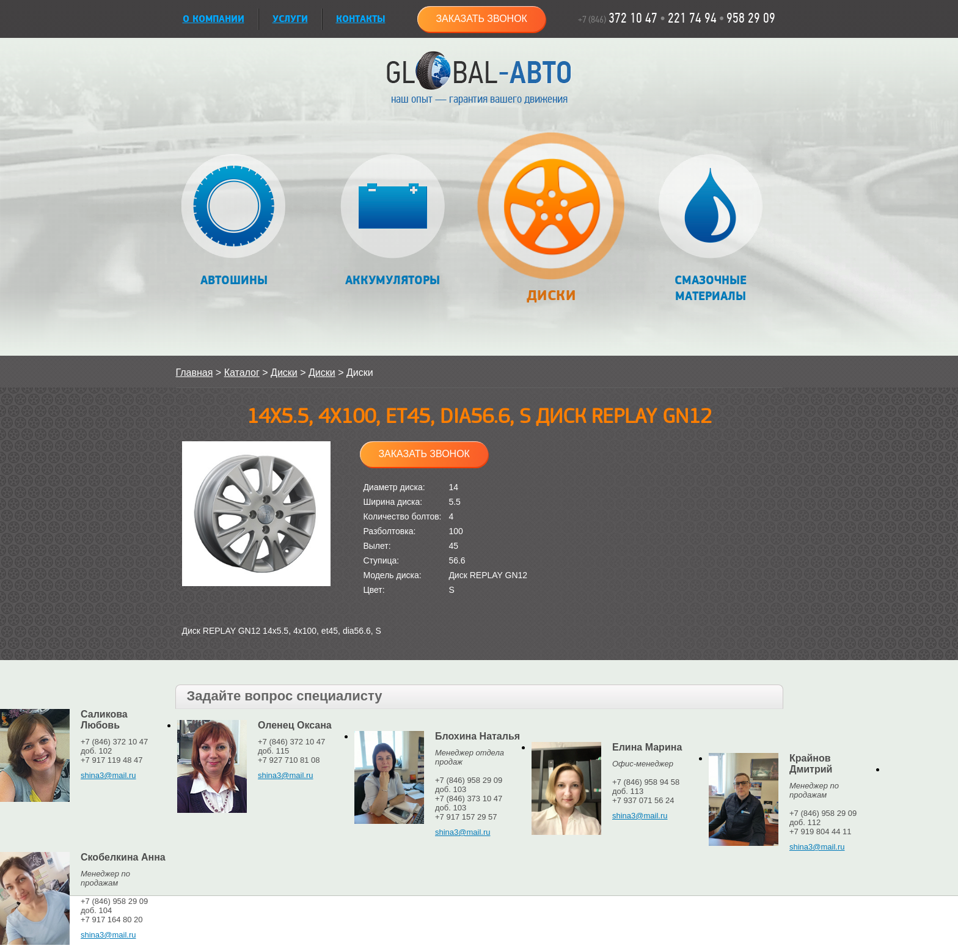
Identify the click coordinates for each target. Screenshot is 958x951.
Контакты (361, 19)
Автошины (233, 220)
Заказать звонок (481, 18)
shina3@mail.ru (108, 775)
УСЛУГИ (290, 19)
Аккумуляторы (392, 220)
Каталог (242, 372)
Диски (551, 224)
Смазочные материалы (710, 228)
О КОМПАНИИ (213, 19)
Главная (194, 372)
